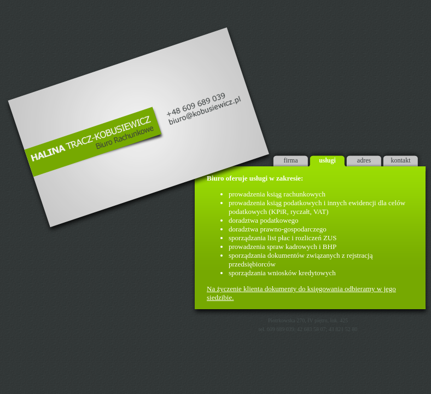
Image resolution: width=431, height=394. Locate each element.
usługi (327, 160)
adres (364, 160)
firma (291, 160)
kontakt (401, 160)
